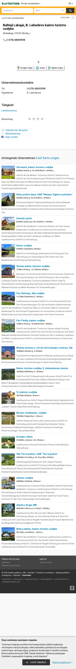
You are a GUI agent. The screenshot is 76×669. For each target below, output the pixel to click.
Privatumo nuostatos (45, 616)
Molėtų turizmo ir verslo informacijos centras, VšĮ (44, 391)
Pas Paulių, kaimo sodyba (30, 364)
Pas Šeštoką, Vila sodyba (30, 336)
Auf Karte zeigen (48, 201)
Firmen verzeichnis (31, 3)
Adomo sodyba (24, 521)
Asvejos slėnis (24, 480)
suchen (70, 10)
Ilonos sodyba (24, 289)
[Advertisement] (38, 170)
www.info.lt (6, 623)
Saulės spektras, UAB (17, 616)
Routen (49, 606)
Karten (43, 603)
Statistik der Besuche (14, 130)
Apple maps (55, 67)
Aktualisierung (10, 133)
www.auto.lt (18, 623)
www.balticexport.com (11, 625)
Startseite (6, 606)
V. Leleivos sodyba (26, 435)
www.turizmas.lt (31, 623)
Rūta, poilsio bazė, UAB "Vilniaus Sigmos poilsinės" (44, 238)
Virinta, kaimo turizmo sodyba (33, 309)
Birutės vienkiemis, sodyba (31, 456)
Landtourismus (9, 110)
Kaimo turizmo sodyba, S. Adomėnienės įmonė (42, 411)
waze (40, 68)
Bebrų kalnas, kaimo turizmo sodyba (36, 572)
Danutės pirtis (24, 262)
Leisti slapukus (36, 662)
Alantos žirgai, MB (26, 548)
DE (71, 3)
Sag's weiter (9, 137)
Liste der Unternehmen (12, 18)
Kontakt (31, 616)
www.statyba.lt (46, 623)
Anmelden (26, 619)
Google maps (25, 67)
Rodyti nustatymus (62, 662)
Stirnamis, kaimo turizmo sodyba (34, 210)
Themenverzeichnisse (11, 609)
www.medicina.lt (61, 623)
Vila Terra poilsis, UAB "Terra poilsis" (37, 497)
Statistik (16, 619)
